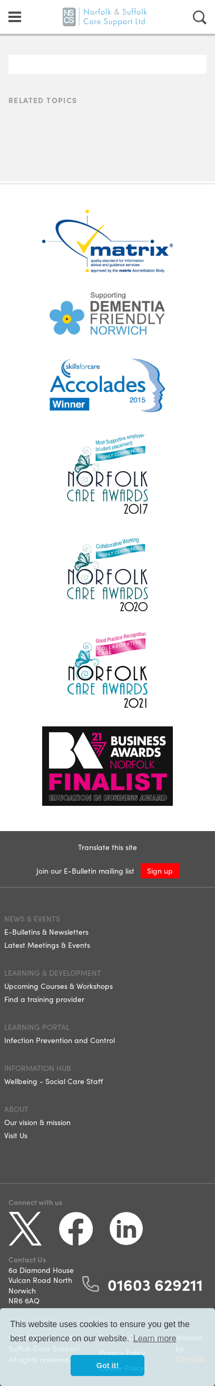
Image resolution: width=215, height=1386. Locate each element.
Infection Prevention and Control (59, 1040)
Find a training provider (44, 999)
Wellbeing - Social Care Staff (53, 1081)
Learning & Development (52, 972)
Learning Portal (37, 1026)
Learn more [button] (155, 1338)
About (16, 1109)
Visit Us (15, 1135)
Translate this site (107, 847)
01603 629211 (155, 1284)
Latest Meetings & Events (47, 944)
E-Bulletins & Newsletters (46, 931)
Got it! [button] (107, 1365)
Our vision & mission (37, 1122)
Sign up (160, 870)
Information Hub (37, 1068)
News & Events (32, 918)
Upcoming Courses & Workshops (58, 985)
